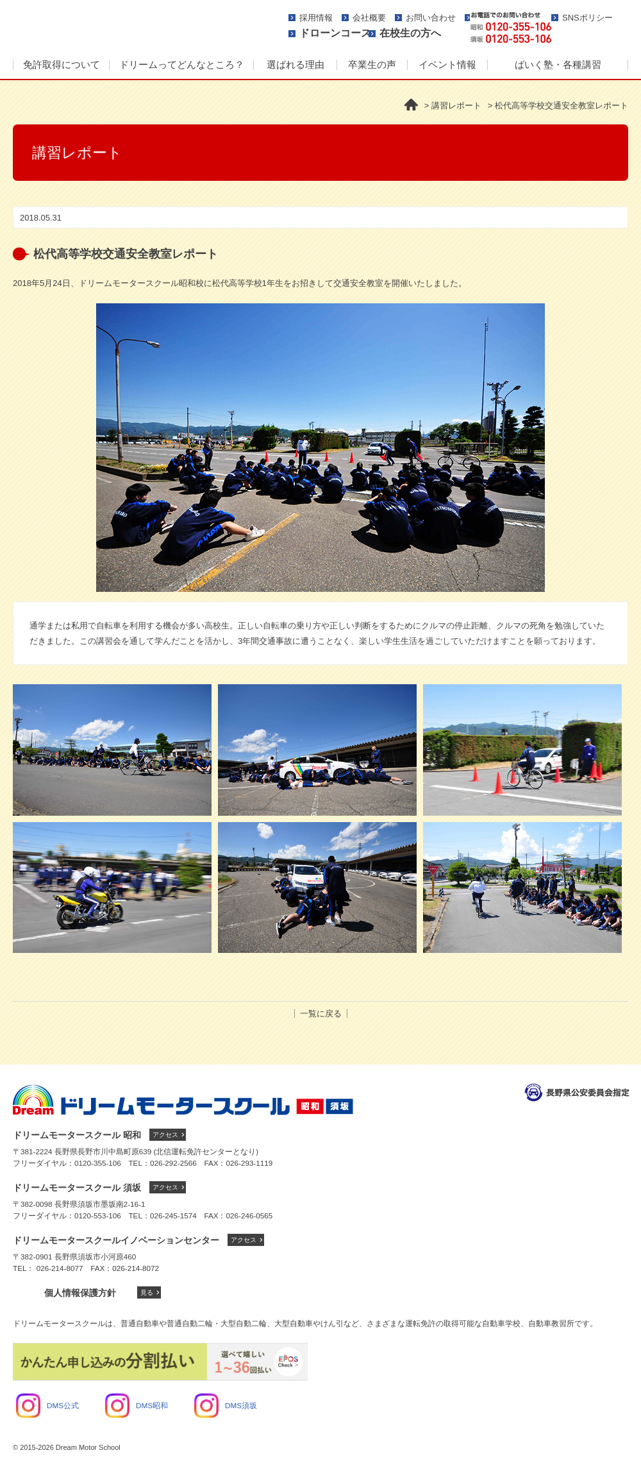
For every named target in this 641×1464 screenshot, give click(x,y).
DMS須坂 (225, 1405)
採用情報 (316, 17)
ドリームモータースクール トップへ (183, 1100)
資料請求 (594, 28)
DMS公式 (47, 1405)
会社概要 (369, 17)
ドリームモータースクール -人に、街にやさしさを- (131, 26)
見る (146, 1292)
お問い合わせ (431, 17)
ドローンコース (335, 33)
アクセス (165, 1134)
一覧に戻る (321, 1013)
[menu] (320, 65)
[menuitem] (61, 65)
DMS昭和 (136, 1405)
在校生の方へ (410, 33)
